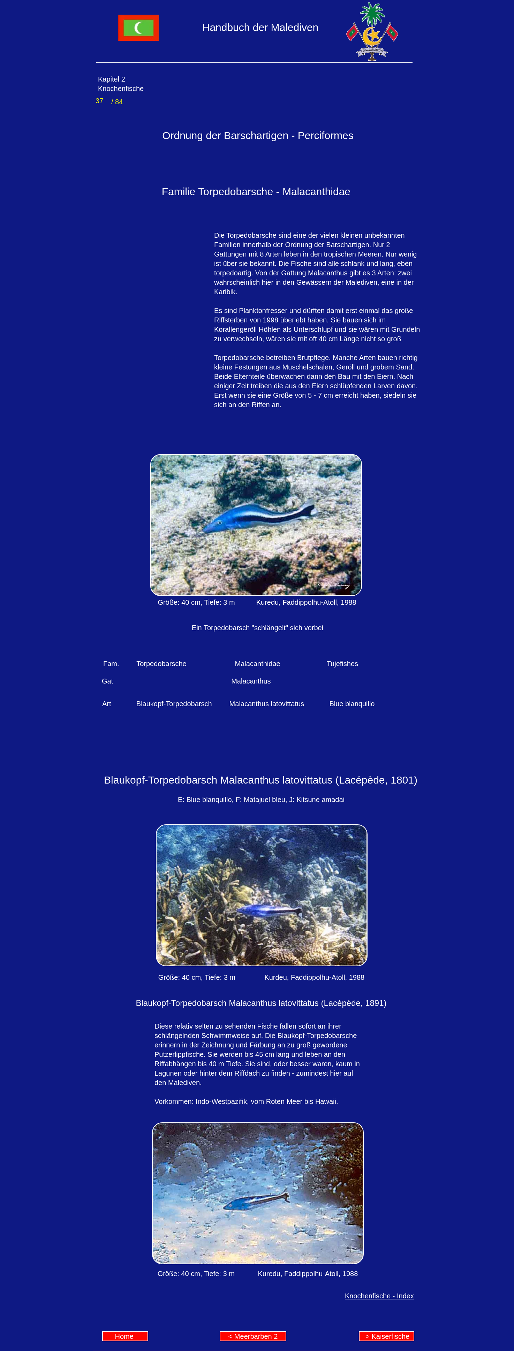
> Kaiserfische (387, 1336)
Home (125, 1336)
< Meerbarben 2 (253, 1336)
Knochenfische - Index (379, 1296)
